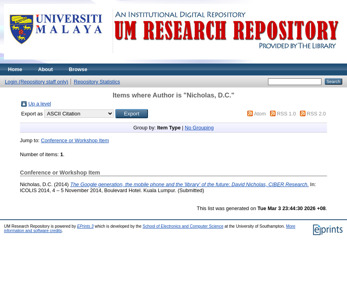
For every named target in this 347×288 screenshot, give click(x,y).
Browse (78, 69)
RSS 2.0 (316, 114)
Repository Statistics (97, 82)
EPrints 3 (85, 226)
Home (15, 69)
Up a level (39, 104)
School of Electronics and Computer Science (183, 226)
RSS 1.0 (286, 114)
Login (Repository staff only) (36, 82)
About (45, 69)
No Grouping (199, 128)
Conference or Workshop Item (75, 140)
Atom (260, 114)
